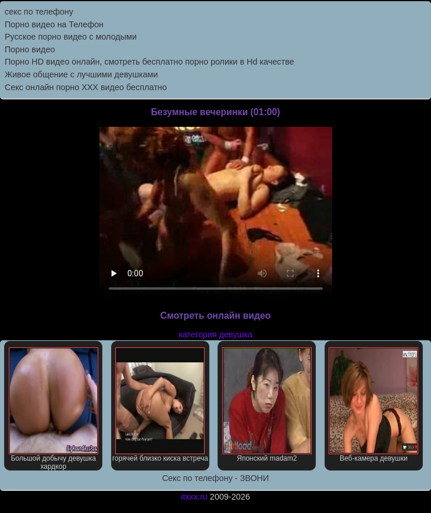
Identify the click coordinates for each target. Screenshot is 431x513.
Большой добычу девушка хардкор (53, 409)
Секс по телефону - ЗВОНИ (215, 478)
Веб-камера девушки (373, 404)
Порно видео (30, 49)
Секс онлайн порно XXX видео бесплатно (86, 87)
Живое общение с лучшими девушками (81, 74)
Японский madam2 (267, 404)
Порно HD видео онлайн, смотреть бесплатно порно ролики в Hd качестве (149, 61)
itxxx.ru (194, 496)
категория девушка (215, 334)
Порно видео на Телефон (54, 24)
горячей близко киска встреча (160, 404)
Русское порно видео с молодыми (71, 36)
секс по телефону (39, 11)
